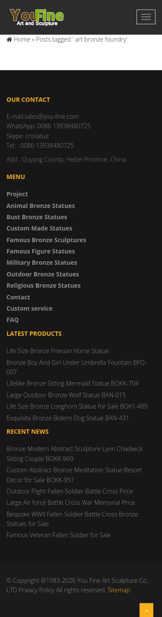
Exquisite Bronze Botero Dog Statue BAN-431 (67, 418)
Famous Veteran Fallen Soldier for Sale (58, 535)
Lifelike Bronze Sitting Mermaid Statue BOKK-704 (72, 383)
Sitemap (119, 590)
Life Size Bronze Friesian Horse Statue (57, 351)
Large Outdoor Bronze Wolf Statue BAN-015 (66, 395)
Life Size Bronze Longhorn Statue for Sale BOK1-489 (77, 406)
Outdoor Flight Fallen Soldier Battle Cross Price (69, 491)
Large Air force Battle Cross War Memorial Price (70, 502)
